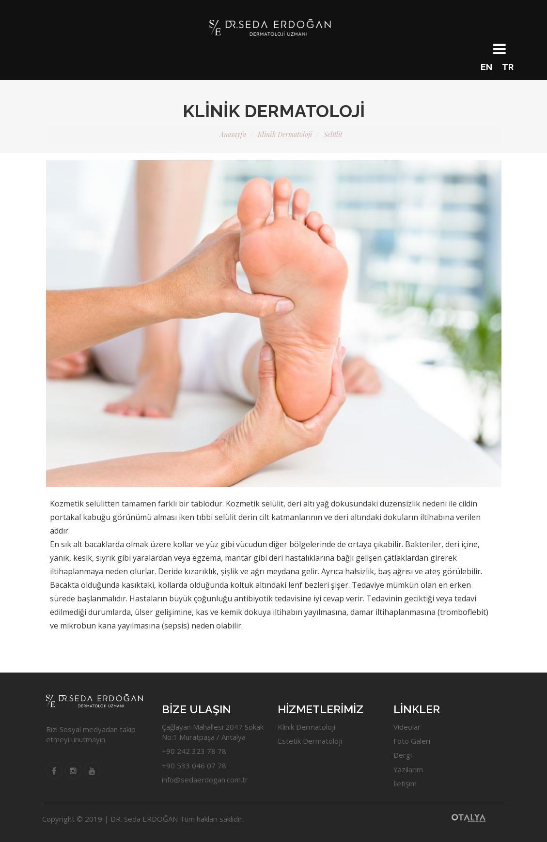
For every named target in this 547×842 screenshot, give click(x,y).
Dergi (402, 755)
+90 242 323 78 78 (194, 751)
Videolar (407, 727)
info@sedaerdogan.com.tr (205, 779)
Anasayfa (232, 134)
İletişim (405, 783)
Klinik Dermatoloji (285, 134)
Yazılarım (408, 769)
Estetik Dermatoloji (310, 741)
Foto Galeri (411, 741)
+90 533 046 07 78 (194, 765)
